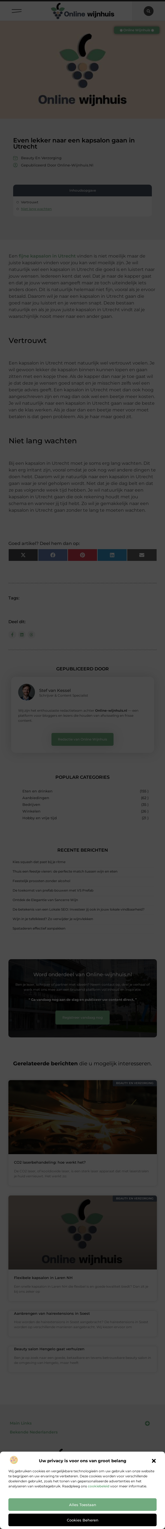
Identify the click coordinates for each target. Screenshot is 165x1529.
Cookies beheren (82, 1520)
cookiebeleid (98, 1486)
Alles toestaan (82, 1504)
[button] (154, 1461)
